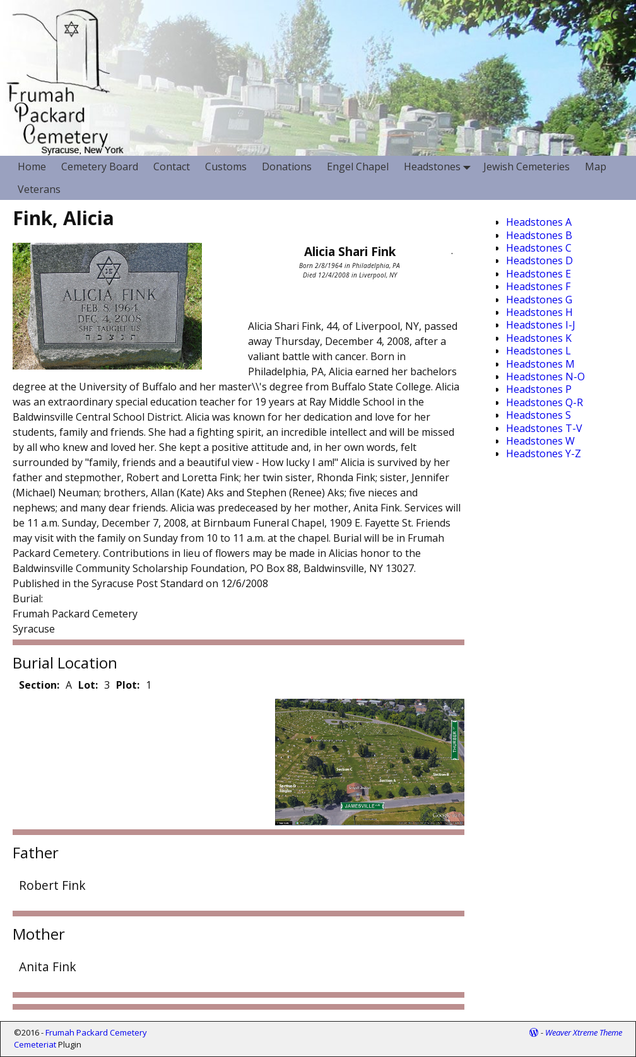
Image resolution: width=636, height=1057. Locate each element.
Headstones (440, 167)
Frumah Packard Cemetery (96, 1032)
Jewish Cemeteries (526, 166)
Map (595, 166)
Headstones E (538, 274)
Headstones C (539, 248)
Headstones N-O (545, 376)
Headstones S (538, 415)
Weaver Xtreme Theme (583, 1032)
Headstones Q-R (544, 402)
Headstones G (539, 300)
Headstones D (539, 260)
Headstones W (540, 441)
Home (32, 166)
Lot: (88, 685)
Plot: (127, 685)
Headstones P (539, 389)
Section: (39, 685)
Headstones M (540, 364)
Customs (226, 166)
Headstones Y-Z (543, 453)
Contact (171, 166)
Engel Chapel (358, 166)
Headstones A (539, 222)
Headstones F (538, 286)
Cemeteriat (35, 1044)
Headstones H (539, 312)
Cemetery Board (99, 166)
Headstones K (539, 338)
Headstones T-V (544, 428)
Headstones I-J (540, 325)
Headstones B (539, 235)
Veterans (39, 189)
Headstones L (538, 351)
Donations (287, 166)
